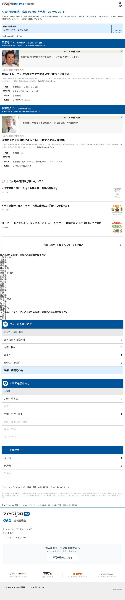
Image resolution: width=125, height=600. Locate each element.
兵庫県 (3, 290)
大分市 (3, 314)
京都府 (3, 288)
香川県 (3, 294)
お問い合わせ (38, 587)
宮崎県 (3, 305)
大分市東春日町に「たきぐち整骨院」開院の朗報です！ (31, 188)
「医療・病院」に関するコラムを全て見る (62, 245)
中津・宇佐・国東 (13, 414)
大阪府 (3, 286)
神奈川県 (4, 268)
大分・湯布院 (11, 398)
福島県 (3, 261)
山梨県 (3, 275)
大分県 (3, 301)
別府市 (7, 465)
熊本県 (3, 303)
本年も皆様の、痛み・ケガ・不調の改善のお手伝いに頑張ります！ (37, 205)
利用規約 (9, 533)
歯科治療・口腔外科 (14, 339)
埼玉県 (3, 270)
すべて (7, 332)
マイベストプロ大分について (18, 529)
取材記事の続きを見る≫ (47, 81)
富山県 (3, 279)
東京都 (3, 266)
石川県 (3, 281)
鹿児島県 (4, 308)
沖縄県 (3, 310)
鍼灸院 (7, 355)
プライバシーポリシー (15, 537)
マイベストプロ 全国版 (15, 587)
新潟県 (3, 277)
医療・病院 (18, 332)
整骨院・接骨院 (12, 362)
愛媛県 (3, 297)
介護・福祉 (10, 347)
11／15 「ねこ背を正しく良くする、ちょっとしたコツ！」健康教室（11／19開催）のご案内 (51, 223)
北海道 (3, 259)
